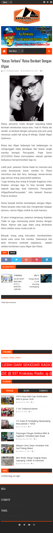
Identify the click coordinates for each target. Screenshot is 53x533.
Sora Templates (22, 530)
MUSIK (12, 253)
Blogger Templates (38, 530)
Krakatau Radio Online (10, 358)
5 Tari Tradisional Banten (27, 409)
